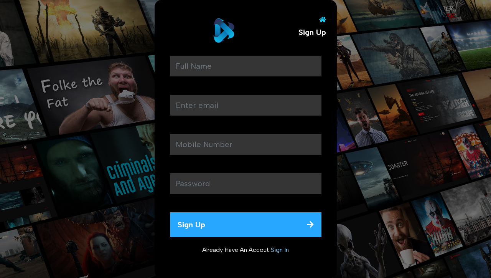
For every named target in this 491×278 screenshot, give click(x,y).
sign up (246, 224)
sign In (280, 249)
